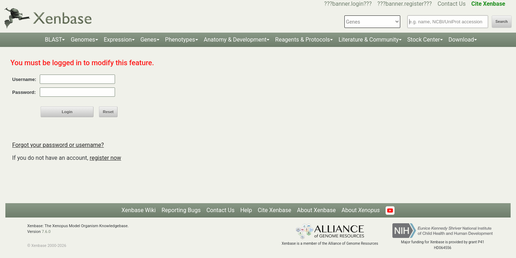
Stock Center (423, 39)
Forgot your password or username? (58, 145)
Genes (148, 39)
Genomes (83, 39)
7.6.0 (46, 231)
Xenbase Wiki (138, 210)
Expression (118, 39)
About (360, 210)
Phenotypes (180, 39)
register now (105, 157)
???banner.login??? (348, 3)
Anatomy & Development (235, 39)
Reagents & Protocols (302, 39)
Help (246, 210)
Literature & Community (369, 39)
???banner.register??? (404, 3)
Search (502, 21)
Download (461, 39)
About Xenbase (316, 210)
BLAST (53, 39)
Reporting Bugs (181, 210)
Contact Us (452, 3)
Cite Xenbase (274, 210)
